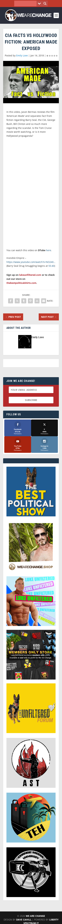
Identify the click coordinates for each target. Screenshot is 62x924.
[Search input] (26, 3)
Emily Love (22, 55)
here (48, 250)
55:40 (51, 265)
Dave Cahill (23, 919)
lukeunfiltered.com (30, 274)
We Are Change (35, 915)
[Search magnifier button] (45, 3)
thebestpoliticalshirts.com (21, 282)
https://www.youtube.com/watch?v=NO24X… (30, 262)
